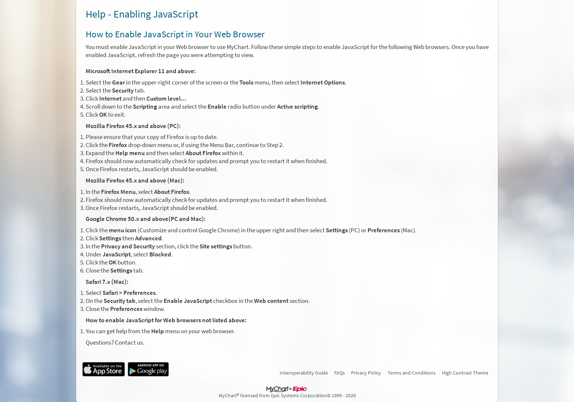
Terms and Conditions (412, 372)
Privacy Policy (366, 372)
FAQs (339, 372)
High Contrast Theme (465, 372)
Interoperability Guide (304, 372)
